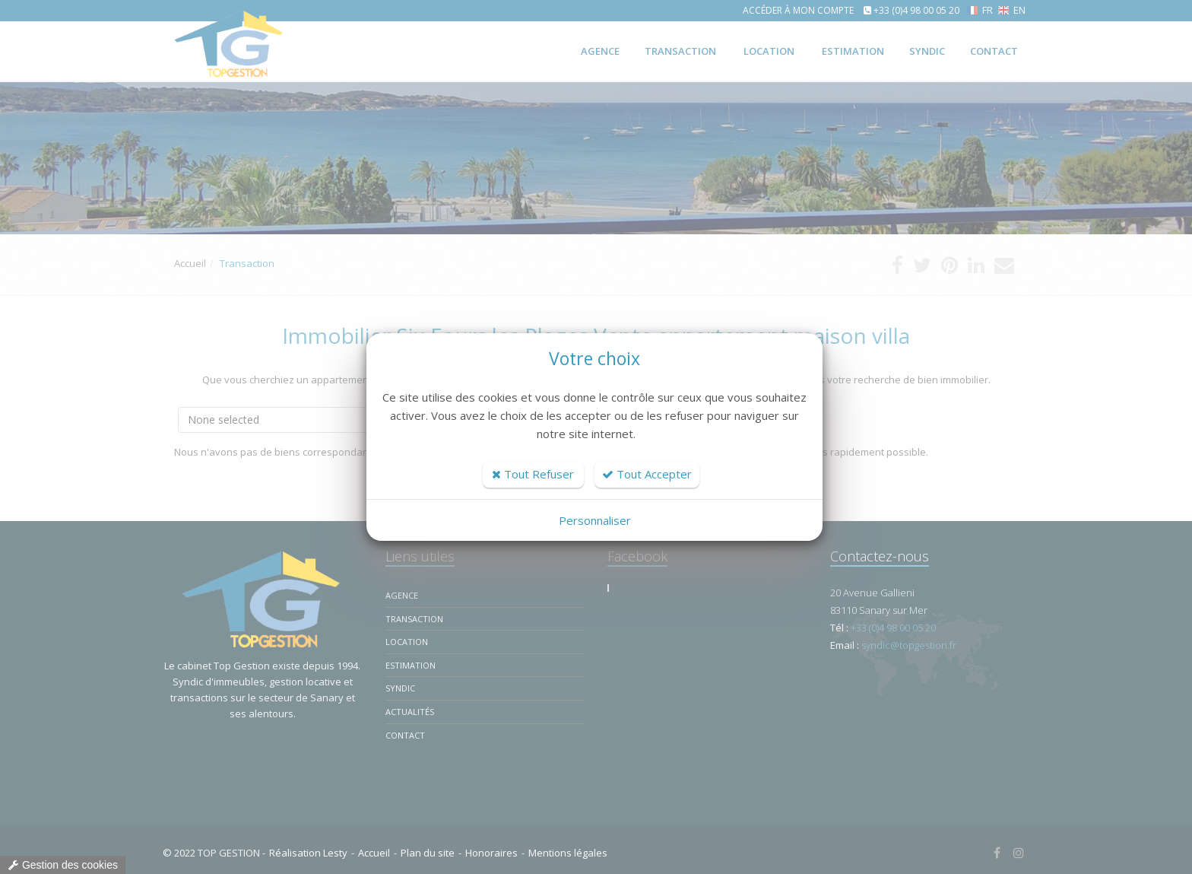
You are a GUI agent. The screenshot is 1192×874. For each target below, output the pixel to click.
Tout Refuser (533, 473)
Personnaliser (595, 520)
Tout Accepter (647, 473)
